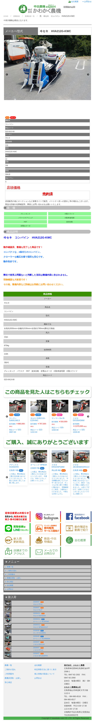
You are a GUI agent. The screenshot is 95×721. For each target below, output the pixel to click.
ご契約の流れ (11, 571)
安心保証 (9, 582)
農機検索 (16, 16)
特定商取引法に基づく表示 (45, 669)
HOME (5, 16)
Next (88, 74)
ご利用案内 (10, 574)
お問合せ (87, 2)
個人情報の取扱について (44, 674)
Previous (7, 74)
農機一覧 (9, 567)
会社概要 (73, 2)
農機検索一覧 (30, 16)
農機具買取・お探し (13, 578)
